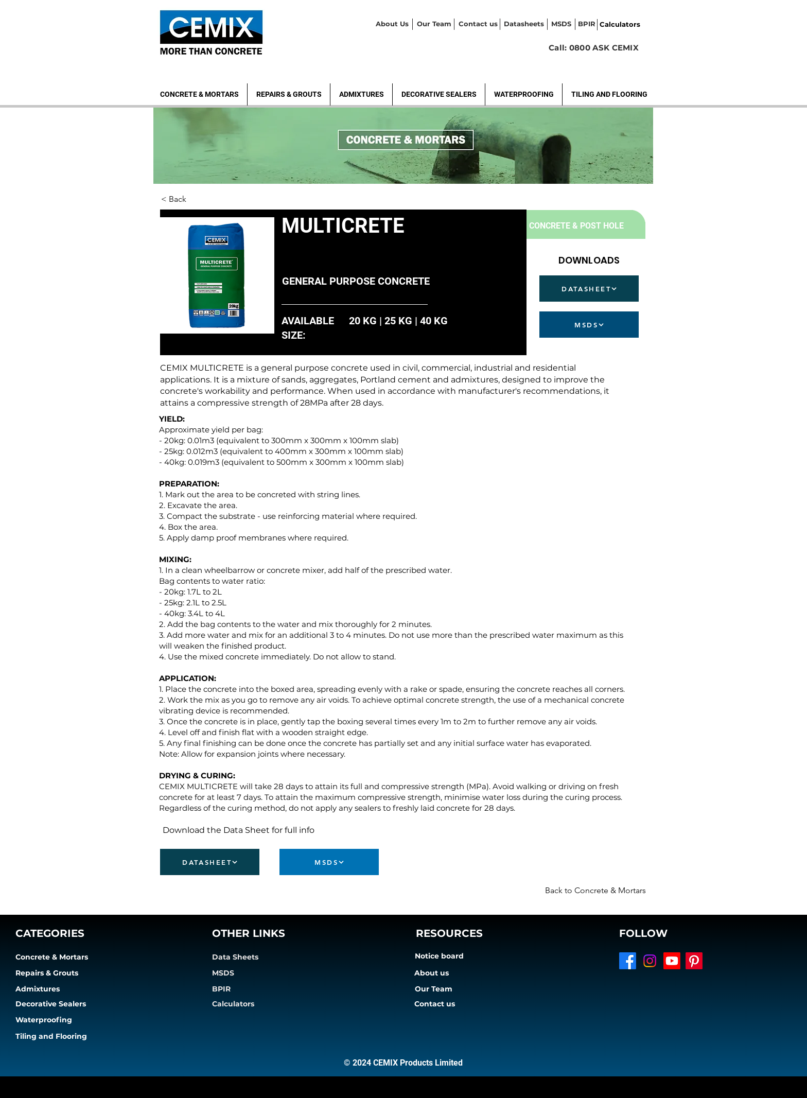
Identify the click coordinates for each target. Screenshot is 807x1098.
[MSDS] (589, 324)
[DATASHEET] (589, 288)
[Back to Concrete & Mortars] (587, 890)
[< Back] (195, 199)
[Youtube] (671, 960)
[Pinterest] (694, 960)
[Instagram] (649, 960)
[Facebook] (627, 960)
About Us (392, 24)
